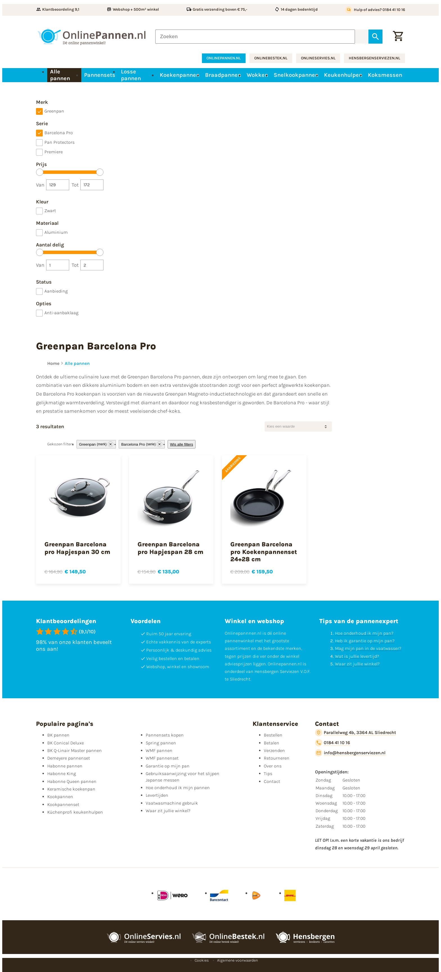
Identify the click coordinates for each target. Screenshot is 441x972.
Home (53, 363)
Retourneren (276, 758)
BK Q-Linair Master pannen (74, 750)
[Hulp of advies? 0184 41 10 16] (375, 10)
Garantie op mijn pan (168, 766)
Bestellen (273, 735)
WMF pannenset (162, 758)
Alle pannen (77, 363)
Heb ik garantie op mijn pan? (365, 640)
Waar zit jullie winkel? (357, 663)
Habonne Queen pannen (71, 781)
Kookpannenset (63, 804)
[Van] (57, 184)
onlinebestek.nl (270, 58)
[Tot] (92, 184)
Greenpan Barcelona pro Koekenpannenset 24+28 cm (263, 552)
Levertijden (157, 795)
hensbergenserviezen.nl (374, 58)
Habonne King (61, 773)
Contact (272, 781)
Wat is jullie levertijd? (357, 656)
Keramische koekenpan (71, 789)
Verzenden (274, 750)
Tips (268, 773)
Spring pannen (161, 743)
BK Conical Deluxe (65, 743)
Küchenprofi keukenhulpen (75, 812)
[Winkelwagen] (398, 37)
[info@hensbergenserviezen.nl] (350, 753)
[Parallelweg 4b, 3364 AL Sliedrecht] (355, 732)
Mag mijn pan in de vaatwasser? (368, 648)
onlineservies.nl (318, 58)
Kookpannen (60, 796)
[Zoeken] (255, 37)
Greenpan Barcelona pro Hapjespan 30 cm (77, 548)
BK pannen (58, 735)
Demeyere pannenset (68, 758)
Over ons (273, 766)
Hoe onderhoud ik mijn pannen (178, 787)
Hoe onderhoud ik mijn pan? (364, 633)
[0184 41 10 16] (332, 742)
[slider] (39, 172)
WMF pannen (159, 750)
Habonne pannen (64, 766)
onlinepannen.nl (223, 58)
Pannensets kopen (165, 735)
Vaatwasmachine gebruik (172, 803)
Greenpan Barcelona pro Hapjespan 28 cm (170, 548)
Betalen (271, 743)
